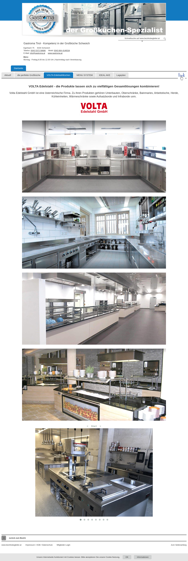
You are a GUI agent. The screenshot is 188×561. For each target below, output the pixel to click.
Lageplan (121, 75)
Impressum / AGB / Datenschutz (39, 545)
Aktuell (7, 75)
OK (127, 557)
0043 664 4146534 (62, 50)
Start (94, 426)
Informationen (143, 557)
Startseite (18, 68)
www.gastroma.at (55, 53)
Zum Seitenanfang (179, 545)
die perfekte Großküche (28, 75)
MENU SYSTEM (85, 75)
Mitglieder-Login (63, 545)
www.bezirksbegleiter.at (11, 545)
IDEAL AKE (104, 75)
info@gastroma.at (37, 53)
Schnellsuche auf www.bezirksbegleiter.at (142, 38)
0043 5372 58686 (38, 50)
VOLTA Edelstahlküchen (58, 75)
